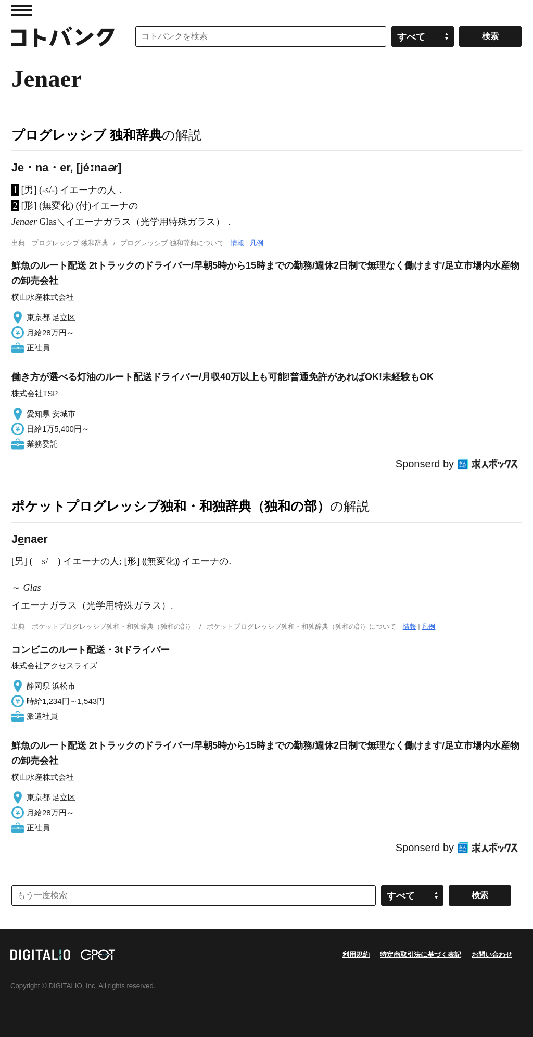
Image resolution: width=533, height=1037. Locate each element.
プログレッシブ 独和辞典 (86, 135)
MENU (21, 10)
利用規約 (356, 954)
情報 (237, 243)
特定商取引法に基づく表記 (420, 954)
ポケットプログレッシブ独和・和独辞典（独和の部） (170, 506)
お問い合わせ (492, 954)
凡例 (256, 243)
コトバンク (63, 36)
